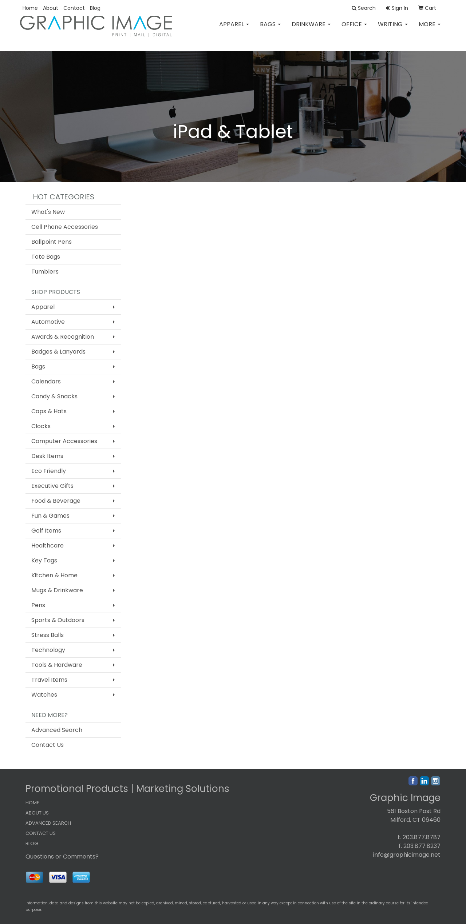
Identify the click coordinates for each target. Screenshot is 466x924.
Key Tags (44, 560)
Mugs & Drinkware (57, 590)
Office (354, 29)
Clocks (41, 426)
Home (30, 8)
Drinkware (311, 29)
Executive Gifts (52, 486)
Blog (95, 8)
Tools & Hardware (56, 665)
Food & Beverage (55, 501)
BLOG (31, 843)
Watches (44, 694)
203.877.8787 (422, 837)
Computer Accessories (64, 441)
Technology (48, 650)
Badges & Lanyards (58, 351)
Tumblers (45, 271)
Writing (393, 29)
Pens (38, 605)
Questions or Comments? (62, 856)
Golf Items (46, 530)
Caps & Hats (49, 411)
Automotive (48, 322)
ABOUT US (37, 812)
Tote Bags (45, 256)
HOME (32, 802)
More (430, 29)
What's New (48, 212)
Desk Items (47, 456)
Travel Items (49, 680)
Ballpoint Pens (51, 242)
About (50, 8)
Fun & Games (50, 515)
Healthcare (47, 545)
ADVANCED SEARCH (48, 823)
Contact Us (47, 745)
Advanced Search (56, 730)
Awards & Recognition (62, 336)
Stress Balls (47, 635)
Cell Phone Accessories (64, 227)
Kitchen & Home (54, 575)
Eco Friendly (48, 471)
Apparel (234, 29)
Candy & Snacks (54, 396)
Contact (74, 8)
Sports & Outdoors (57, 620)
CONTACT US (40, 833)
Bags (270, 29)
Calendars (46, 381)
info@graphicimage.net (407, 855)
